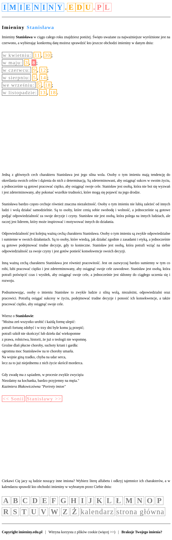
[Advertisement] (86, 133)
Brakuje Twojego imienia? (141, 532)
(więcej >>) (106, 532)
